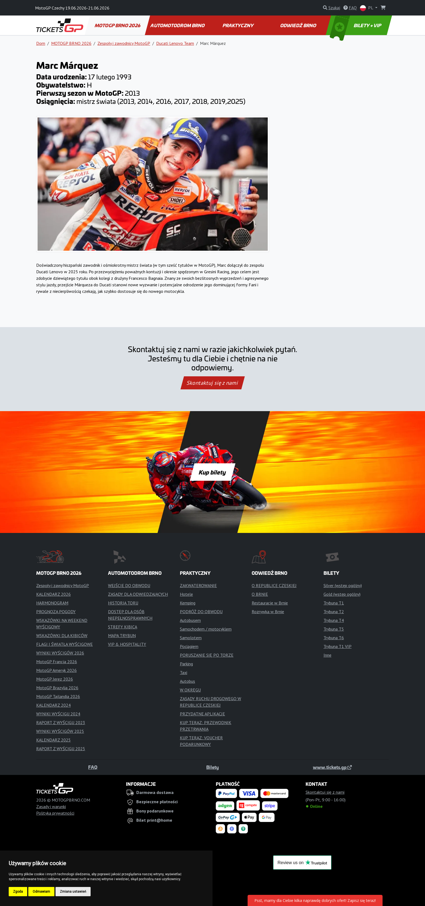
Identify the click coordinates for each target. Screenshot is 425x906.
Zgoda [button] (18, 891)
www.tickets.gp (332, 767)
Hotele (186, 594)
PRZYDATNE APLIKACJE (202, 713)
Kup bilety (212, 472)
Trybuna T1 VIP (338, 646)
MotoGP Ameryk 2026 (56, 670)
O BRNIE (260, 594)
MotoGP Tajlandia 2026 (58, 696)
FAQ (92, 767)
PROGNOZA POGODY (56, 611)
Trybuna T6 (334, 637)
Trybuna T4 (334, 620)
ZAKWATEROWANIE (198, 585)
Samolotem (191, 637)
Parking (186, 663)
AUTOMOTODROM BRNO (178, 25)
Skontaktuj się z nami (212, 382)
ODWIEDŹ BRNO (298, 25)
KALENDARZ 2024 (53, 705)
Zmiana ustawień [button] (73, 891)
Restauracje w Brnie (270, 603)
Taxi (183, 672)
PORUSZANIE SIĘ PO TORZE (206, 655)
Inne (327, 655)
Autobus (187, 681)
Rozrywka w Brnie (268, 611)
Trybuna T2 (334, 611)
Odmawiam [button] (41, 891)
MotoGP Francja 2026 (56, 661)
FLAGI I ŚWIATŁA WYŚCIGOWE (64, 644)
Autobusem (190, 620)
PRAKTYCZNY (238, 25)
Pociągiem (189, 646)
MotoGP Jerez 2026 (54, 679)
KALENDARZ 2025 (53, 740)
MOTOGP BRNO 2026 (117, 25)
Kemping (187, 603)
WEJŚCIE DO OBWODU (129, 585)
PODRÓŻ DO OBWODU (201, 611)
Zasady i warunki (51, 806)
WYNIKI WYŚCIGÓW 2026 (60, 653)
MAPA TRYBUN (122, 635)
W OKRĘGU (190, 690)
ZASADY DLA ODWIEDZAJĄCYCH (138, 594)
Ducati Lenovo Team (175, 43)
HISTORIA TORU (123, 603)
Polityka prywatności (55, 813)
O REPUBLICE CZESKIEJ (274, 585)
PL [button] (367, 8)
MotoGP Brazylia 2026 (57, 687)
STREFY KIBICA (122, 626)
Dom (40, 43)
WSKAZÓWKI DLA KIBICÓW (61, 635)
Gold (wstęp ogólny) (342, 594)
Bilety (212, 767)
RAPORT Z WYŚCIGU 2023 (60, 722)
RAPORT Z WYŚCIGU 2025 (60, 748)
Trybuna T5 (334, 629)
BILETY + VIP (355, 25)
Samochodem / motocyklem (206, 629)
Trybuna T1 (334, 603)
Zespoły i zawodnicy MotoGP (123, 43)
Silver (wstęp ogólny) (343, 585)
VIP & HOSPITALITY (127, 644)
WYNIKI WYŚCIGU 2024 (58, 713)
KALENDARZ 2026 (53, 594)
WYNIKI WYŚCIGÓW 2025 (60, 731)
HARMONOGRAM (52, 603)
